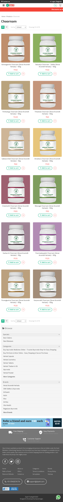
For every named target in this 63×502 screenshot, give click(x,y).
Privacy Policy (52, 471)
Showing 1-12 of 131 (34, 27)
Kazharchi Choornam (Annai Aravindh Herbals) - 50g (15, 254)
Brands (50, 469)
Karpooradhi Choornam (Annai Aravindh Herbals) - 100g (47, 301)
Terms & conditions (38, 471)
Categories (36, 469)
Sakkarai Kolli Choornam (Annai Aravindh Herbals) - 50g (16, 160)
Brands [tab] (31, 382)
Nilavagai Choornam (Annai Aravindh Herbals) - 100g (47, 207)
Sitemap (50, 474)
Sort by (13, 27)
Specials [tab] (31, 334)
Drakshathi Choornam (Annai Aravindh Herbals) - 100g (15, 207)
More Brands (7, 412)
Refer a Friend (6, 471)
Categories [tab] (31, 346)
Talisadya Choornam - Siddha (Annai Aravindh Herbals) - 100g (47, 66)
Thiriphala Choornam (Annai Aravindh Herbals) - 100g (47, 113)
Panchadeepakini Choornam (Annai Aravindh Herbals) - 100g (47, 254)
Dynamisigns (39, 499)
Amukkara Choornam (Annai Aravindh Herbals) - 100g (47, 160)
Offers (19, 471)
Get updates (36, 474)
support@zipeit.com (35, 481)
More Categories (9, 377)
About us (20, 469)
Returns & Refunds (8, 474)
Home (4, 469)
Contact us (21, 474)
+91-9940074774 (12, 481)
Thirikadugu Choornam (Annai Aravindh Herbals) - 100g (15, 113)
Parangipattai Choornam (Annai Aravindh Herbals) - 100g (15, 301)
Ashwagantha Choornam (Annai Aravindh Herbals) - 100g (15, 66)
